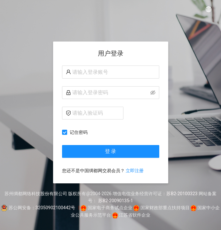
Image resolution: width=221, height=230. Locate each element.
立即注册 (135, 170)
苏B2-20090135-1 (115, 200)
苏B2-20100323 (181, 193)
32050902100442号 (55, 207)
